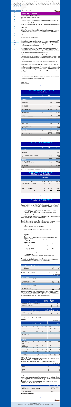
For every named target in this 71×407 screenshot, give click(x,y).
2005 (14, 16)
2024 (14, 49)
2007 (14, 19)
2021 (14, 44)
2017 (14, 37)
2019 (14, 40)
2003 (14, 12)
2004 (14, 14)
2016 (14, 35)
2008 (14, 21)
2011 (14, 26)
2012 (14, 28)
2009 (14, 23)
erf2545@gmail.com (37, 405)
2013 (14, 30)
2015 (14, 33)
